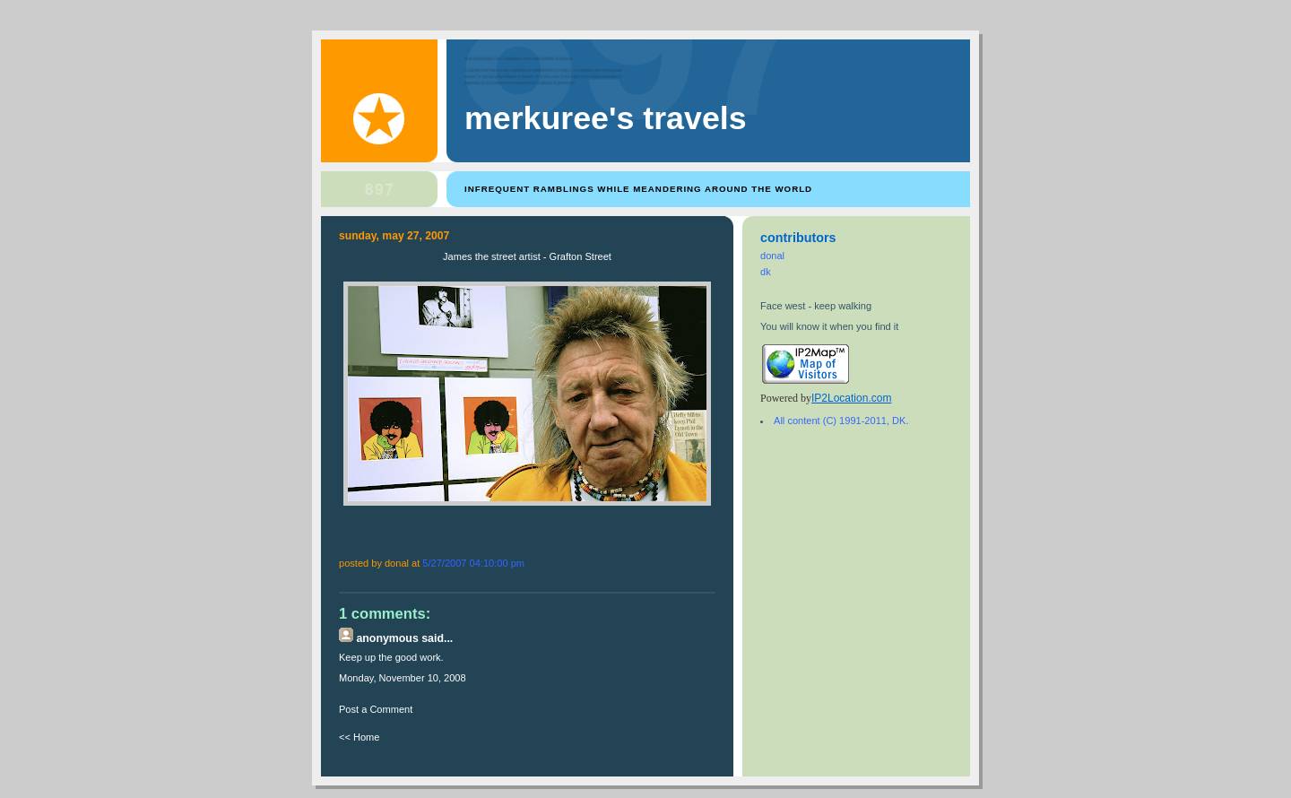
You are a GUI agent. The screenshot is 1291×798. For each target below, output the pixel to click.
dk (765, 271)
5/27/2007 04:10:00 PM (473, 563)
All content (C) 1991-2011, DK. (841, 420)
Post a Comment (375, 709)
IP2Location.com (851, 398)
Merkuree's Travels (605, 118)
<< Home (359, 737)
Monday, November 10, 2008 (402, 677)
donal (772, 255)
